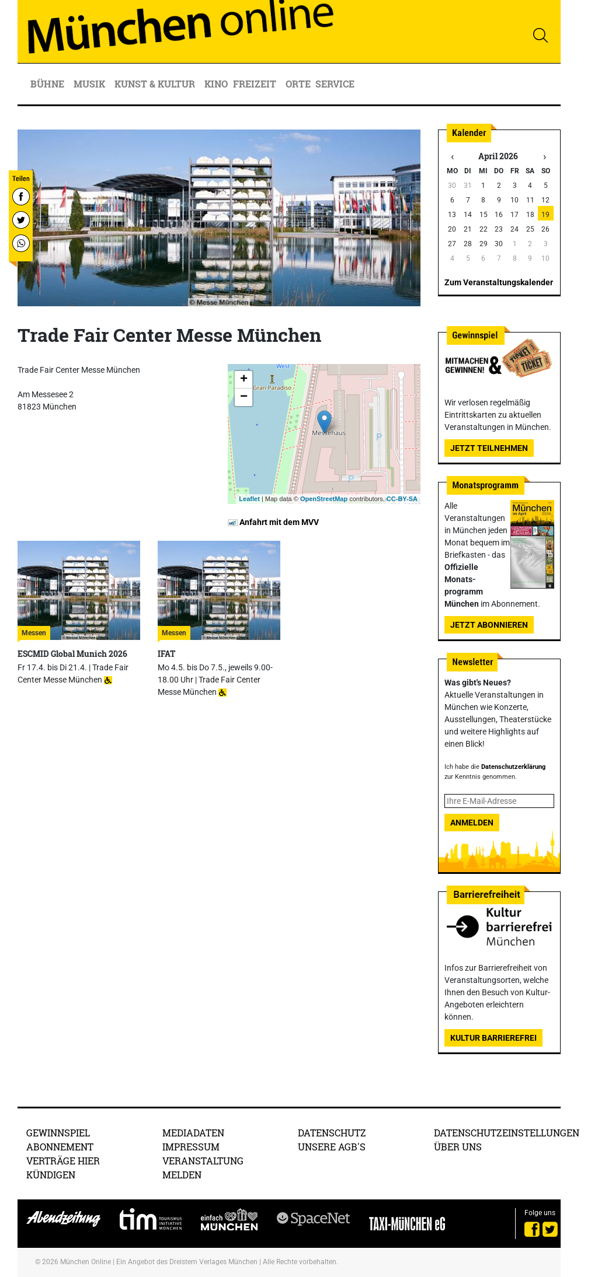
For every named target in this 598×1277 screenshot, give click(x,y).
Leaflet (249, 498)
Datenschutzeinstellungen (506, 1132)
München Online (85, 1262)
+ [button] (244, 380)
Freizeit (256, 84)
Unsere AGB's (332, 1146)
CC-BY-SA (402, 498)
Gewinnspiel (58, 1132)
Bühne (48, 84)
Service (336, 84)
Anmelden (471, 822)
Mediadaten (193, 1132)
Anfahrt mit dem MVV (273, 522)
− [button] (244, 397)
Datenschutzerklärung (513, 767)
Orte (298, 84)
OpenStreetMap (323, 498)
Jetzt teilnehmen (489, 448)
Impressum (191, 1146)
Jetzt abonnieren (489, 624)
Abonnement (59, 1146)
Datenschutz (332, 1132)
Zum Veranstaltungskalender (498, 282)
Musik (90, 84)
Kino (216, 84)
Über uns (458, 1146)
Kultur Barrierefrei (493, 1037)
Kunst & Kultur (155, 84)
